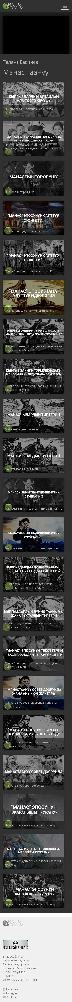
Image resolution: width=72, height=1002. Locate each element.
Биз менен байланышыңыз (20, 968)
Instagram (11, 993)
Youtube (10, 997)
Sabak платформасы (16, 964)
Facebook (10, 989)
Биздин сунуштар (14, 972)
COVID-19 (9, 976)
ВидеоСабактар (13, 956)
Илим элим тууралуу (16, 960)
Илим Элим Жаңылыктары (20, 980)
